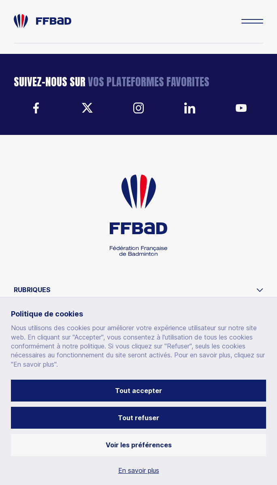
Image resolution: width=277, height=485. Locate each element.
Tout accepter (138, 391)
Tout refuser (138, 418)
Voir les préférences (139, 445)
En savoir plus (138, 470)
